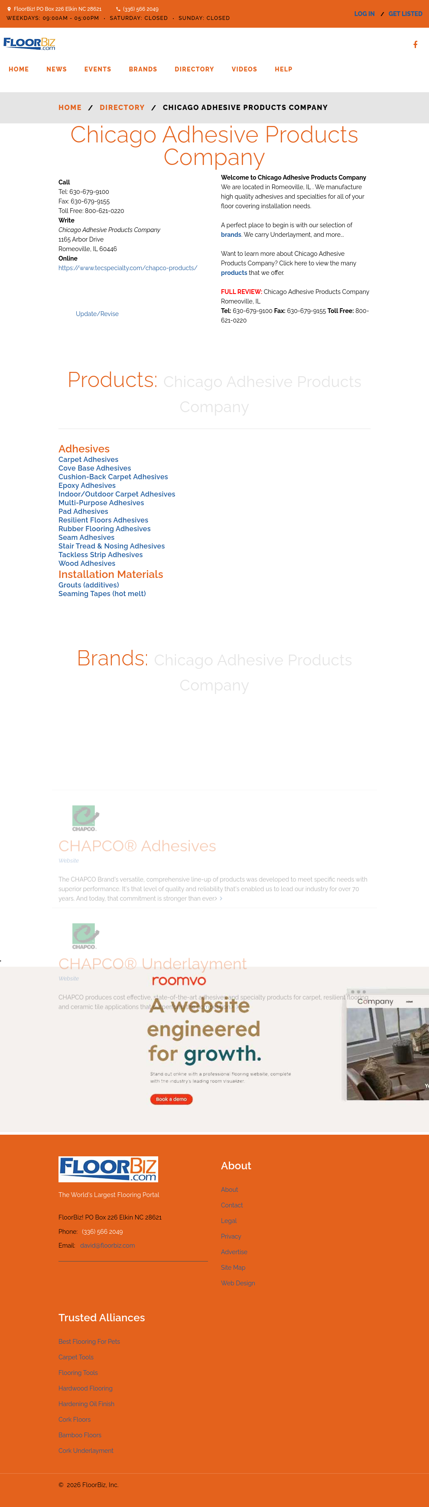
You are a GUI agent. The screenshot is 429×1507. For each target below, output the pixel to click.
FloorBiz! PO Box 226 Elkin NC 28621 (57, 9)
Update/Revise (97, 313)
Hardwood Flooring (85, 1388)
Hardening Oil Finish (86, 1404)
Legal (229, 1220)
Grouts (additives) (88, 585)
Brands (143, 69)
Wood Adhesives (87, 563)
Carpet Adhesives (88, 459)
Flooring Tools (78, 1372)
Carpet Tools (76, 1357)
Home (19, 69)
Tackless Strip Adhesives (100, 555)
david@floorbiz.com (107, 1245)
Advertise (234, 1252)
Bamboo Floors (79, 1435)
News (56, 69)
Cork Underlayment (86, 1450)
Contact (232, 1205)
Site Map (233, 1267)
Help (283, 69)
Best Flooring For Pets (89, 1341)
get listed (405, 13)
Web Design (238, 1283)
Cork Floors (74, 1419)
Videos (244, 69)
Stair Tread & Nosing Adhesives (111, 546)
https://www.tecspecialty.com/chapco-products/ (128, 268)
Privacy (231, 1236)
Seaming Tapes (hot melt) (102, 594)
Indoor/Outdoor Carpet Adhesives (117, 494)
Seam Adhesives (86, 537)
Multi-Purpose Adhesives (101, 503)
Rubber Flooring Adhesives (104, 529)
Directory (194, 69)
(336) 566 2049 (141, 9)
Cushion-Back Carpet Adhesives (113, 477)
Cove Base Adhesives (94, 468)
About (229, 1189)
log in (364, 13)
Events (98, 69)
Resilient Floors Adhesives (103, 520)
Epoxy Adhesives (87, 485)
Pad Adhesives (83, 511)
